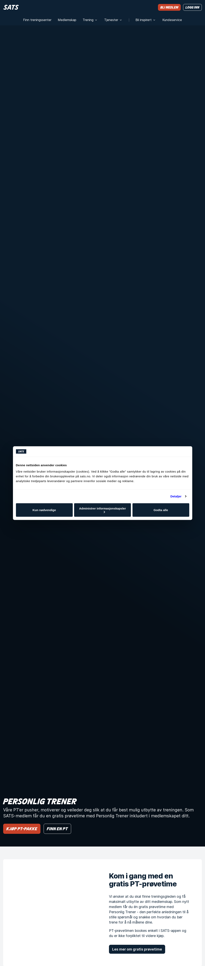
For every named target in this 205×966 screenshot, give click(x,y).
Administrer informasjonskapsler (102, 510)
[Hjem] (11, 7)
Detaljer (175, 496)
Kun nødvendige (44, 510)
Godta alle (161, 510)
